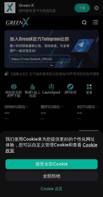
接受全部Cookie (51, 164)
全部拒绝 (51, 176)
